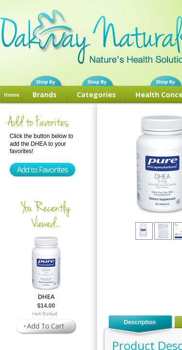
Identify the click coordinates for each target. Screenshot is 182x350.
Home (11, 94)
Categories (96, 94)
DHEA (46, 296)
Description (140, 322)
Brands (45, 94)
